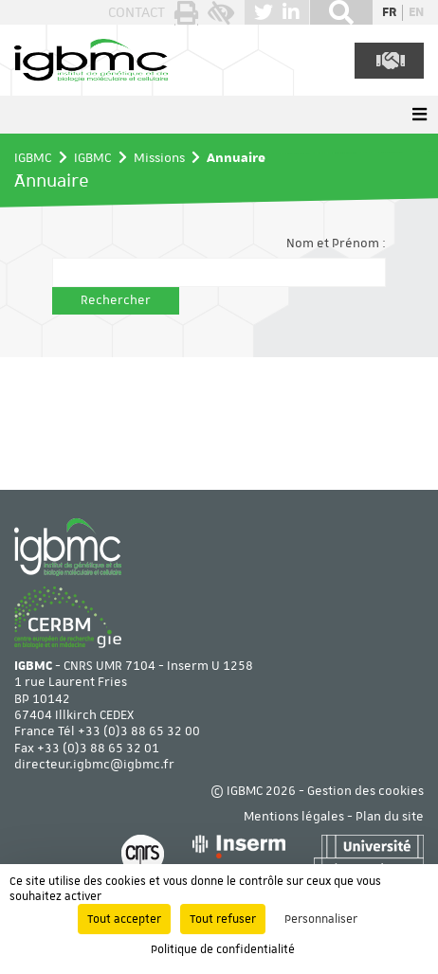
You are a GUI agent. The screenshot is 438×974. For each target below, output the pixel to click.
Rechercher (116, 300)
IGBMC (33, 157)
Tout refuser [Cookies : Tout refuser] (223, 919)
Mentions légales (294, 816)
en (416, 13)
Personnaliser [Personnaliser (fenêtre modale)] (320, 919)
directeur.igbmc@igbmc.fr (94, 764)
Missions (159, 157)
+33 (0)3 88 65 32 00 (139, 731)
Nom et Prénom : (336, 243)
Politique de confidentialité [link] (223, 949)
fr (389, 13)
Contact (136, 12)
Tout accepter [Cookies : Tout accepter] (124, 919)
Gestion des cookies (365, 791)
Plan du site (390, 816)
